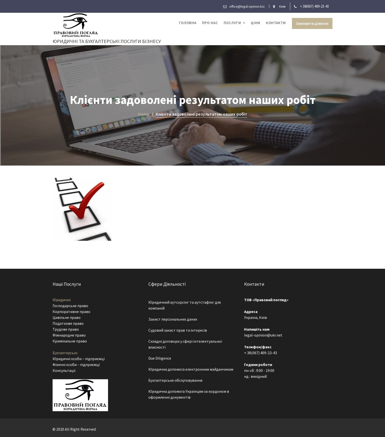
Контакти (276, 22)
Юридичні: (62, 300)
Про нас (210, 22)
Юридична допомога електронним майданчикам (190, 368)
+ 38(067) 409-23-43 (314, 6)
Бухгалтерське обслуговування (175, 379)
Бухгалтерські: (66, 352)
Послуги (232, 22)
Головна (187, 22)
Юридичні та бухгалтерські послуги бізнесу (107, 41)
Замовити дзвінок (312, 23)
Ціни (255, 22)
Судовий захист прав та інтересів (177, 330)
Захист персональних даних (173, 319)
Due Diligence (160, 357)
